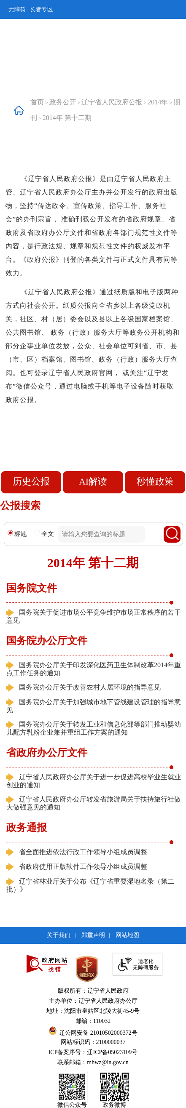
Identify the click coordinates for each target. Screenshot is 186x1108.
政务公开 (62, 102)
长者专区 (41, 9)
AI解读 (93, 481)
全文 (44, 533)
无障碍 (17, 9)
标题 (17, 533)
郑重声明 (93, 935)
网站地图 (127, 935)
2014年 (158, 102)
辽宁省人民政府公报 (111, 102)
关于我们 (58, 935)
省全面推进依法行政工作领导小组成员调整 (83, 851)
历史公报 (31, 481)
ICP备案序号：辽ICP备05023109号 (93, 1052)
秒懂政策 (155, 481)
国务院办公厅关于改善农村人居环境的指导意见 (90, 687)
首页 (37, 102)
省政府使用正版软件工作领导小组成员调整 (83, 866)
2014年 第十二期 (67, 117)
